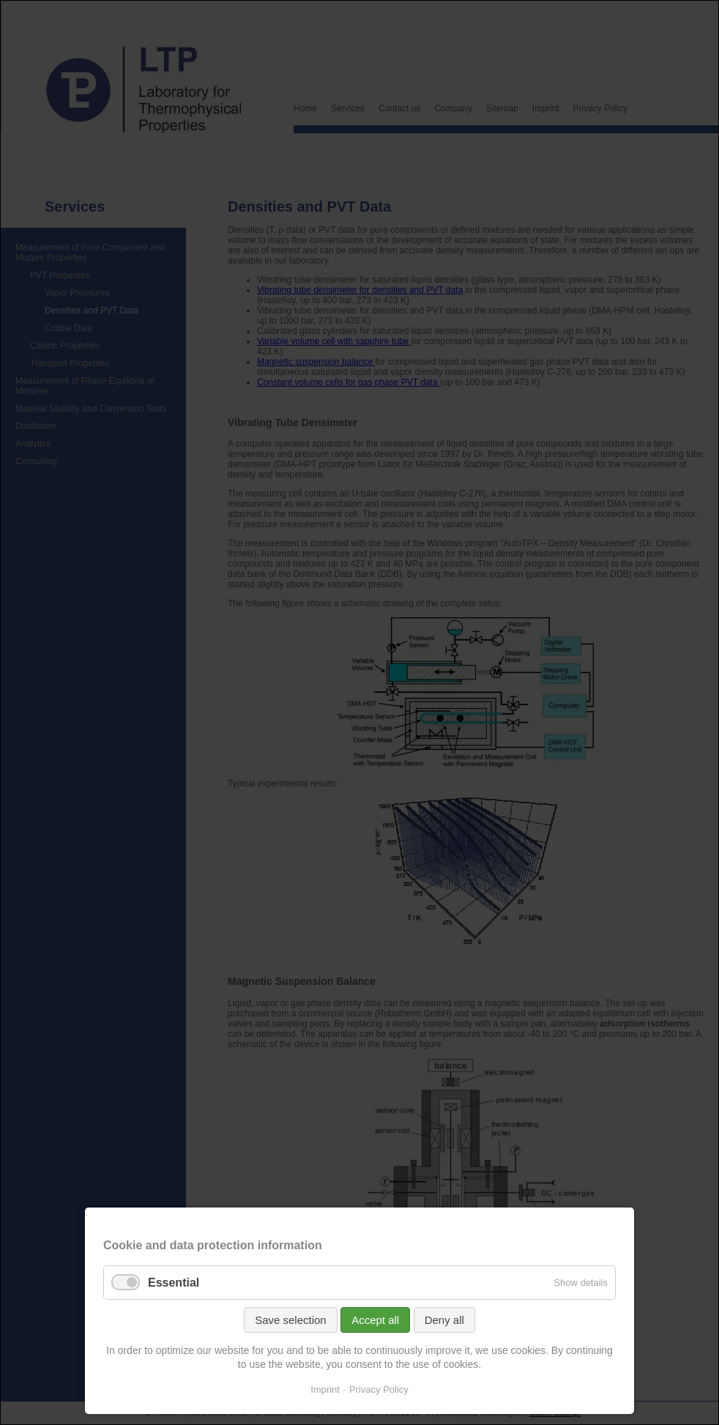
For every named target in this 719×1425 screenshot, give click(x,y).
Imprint (325, 1389)
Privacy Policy (379, 1389)
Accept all (375, 1320)
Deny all (444, 1320)
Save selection (291, 1320)
